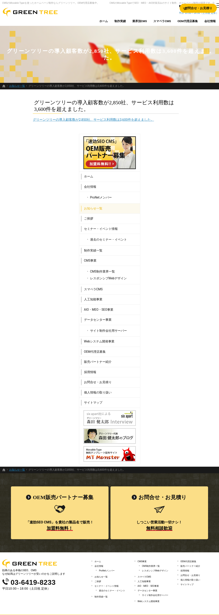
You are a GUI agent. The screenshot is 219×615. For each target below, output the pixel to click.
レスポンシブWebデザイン (189, 242)
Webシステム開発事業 (180, 305)
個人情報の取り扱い (178, 356)
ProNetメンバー (182, 161)
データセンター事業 (178, 283)
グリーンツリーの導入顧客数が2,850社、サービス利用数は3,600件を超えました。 (62, 120)
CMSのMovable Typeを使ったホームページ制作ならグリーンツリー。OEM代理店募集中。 (50, 3)
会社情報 (171, 150)
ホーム (169, 140)
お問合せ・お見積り (178, 346)
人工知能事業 (174, 263)
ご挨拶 (169, 182)
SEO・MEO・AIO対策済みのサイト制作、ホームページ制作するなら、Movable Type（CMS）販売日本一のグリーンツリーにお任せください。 (109, 604)
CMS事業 (171, 224)
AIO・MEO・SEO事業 (179, 273)
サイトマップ (174, 366)
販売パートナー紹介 (178, 326)
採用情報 (171, 336)
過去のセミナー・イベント (189, 203)
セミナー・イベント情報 (181, 193)
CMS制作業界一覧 (183, 235)
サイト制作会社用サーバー (189, 294)
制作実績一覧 (174, 214)
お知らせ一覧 (174, 172)
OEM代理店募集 (176, 315)
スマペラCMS (174, 253)
